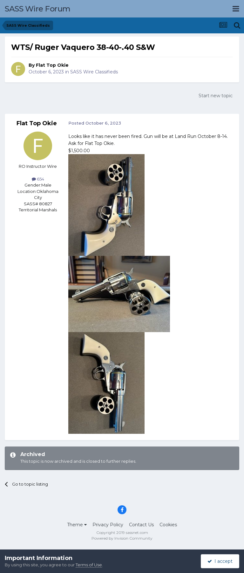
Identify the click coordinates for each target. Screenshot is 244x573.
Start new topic (216, 96)
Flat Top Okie (52, 65)
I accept (220, 561)
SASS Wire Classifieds (94, 72)
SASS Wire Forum (38, 8)
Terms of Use (89, 564)
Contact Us (141, 525)
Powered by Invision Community (122, 538)
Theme (77, 525)
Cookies (168, 525)
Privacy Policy (107, 525)
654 (38, 178)
